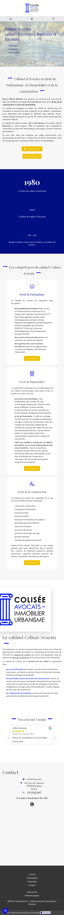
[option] (32, 735)
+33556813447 (34, 792)
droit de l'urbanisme (20, 657)
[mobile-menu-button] (53, 18)
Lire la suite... (18, 741)
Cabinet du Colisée (21, 655)
